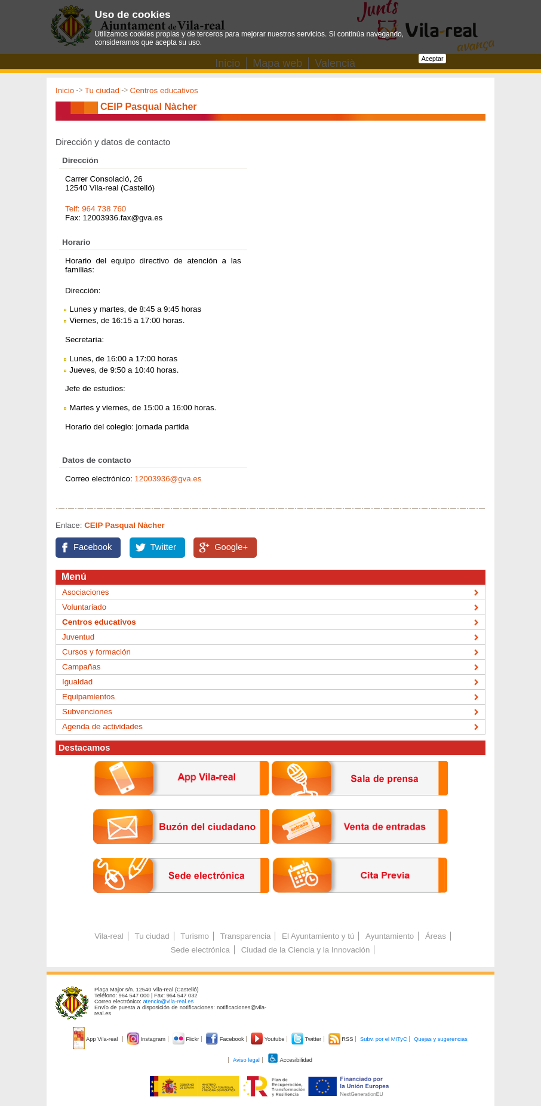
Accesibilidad (290, 1060)
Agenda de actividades (102, 726)
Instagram (147, 1039)
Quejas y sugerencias (441, 1039)
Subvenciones (87, 711)
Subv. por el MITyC (383, 1039)
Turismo (194, 936)
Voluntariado (84, 607)
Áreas (435, 936)
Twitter (163, 547)
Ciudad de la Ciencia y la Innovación (305, 949)
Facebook (92, 547)
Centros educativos (164, 90)
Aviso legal (246, 1060)
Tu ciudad (102, 90)
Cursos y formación (96, 651)
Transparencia (245, 936)
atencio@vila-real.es (168, 1001)
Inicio (65, 90)
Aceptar (433, 58)
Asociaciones (85, 592)
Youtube (268, 1039)
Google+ (231, 547)
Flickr (187, 1039)
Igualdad (77, 681)
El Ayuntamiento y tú (318, 936)
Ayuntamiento (389, 936)
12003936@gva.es (167, 478)
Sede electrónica (200, 949)
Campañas (81, 666)
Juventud (78, 636)
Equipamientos (88, 696)
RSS (341, 1039)
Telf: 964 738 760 (95, 208)
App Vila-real (96, 1039)
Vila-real (109, 936)
